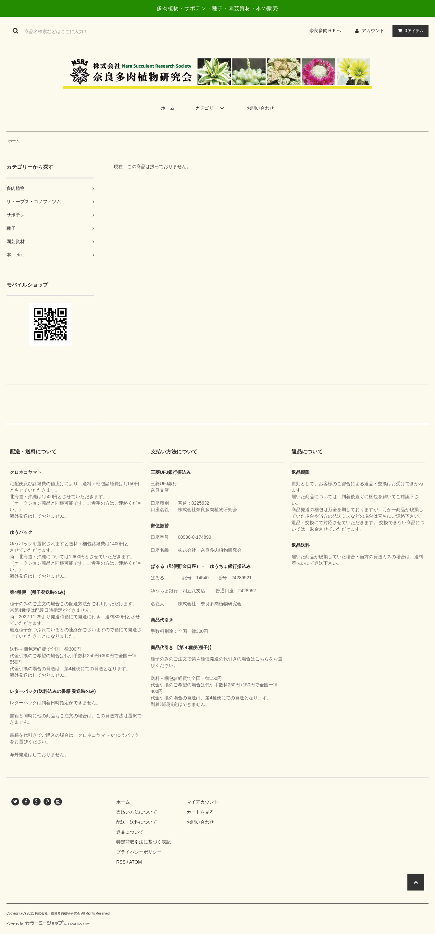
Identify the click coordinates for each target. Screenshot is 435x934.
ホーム (168, 108)
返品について (129, 832)
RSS (121, 862)
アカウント (373, 30)
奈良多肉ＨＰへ (327, 30)
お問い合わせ (260, 108)
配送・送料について (136, 822)
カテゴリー (210, 108)
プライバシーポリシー (139, 851)
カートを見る (200, 812)
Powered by (48, 923)
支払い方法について (136, 812)
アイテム (409, 30)
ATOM (135, 862)
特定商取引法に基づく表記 (143, 841)
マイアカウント (202, 802)
